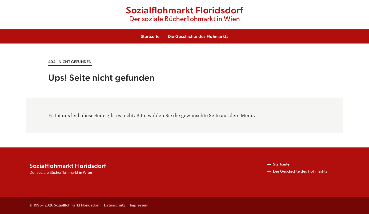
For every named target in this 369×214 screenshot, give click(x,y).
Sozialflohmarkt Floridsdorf (184, 14)
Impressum (139, 205)
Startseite (150, 36)
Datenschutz (114, 205)
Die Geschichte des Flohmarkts (198, 36)
